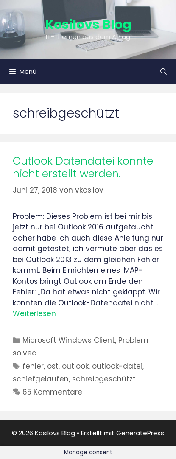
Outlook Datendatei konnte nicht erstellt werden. (83, 167)
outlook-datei (117, 366)
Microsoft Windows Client (68, 340)
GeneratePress (140, 432)
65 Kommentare (52, 392)
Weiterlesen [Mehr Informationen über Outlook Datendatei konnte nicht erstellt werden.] (34, 313)
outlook (75, 366)
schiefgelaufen (41, 379)
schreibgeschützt (104, 379)
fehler (33, 366)
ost (53, 366)
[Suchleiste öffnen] (163, 71)
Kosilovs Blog (88, 25)
